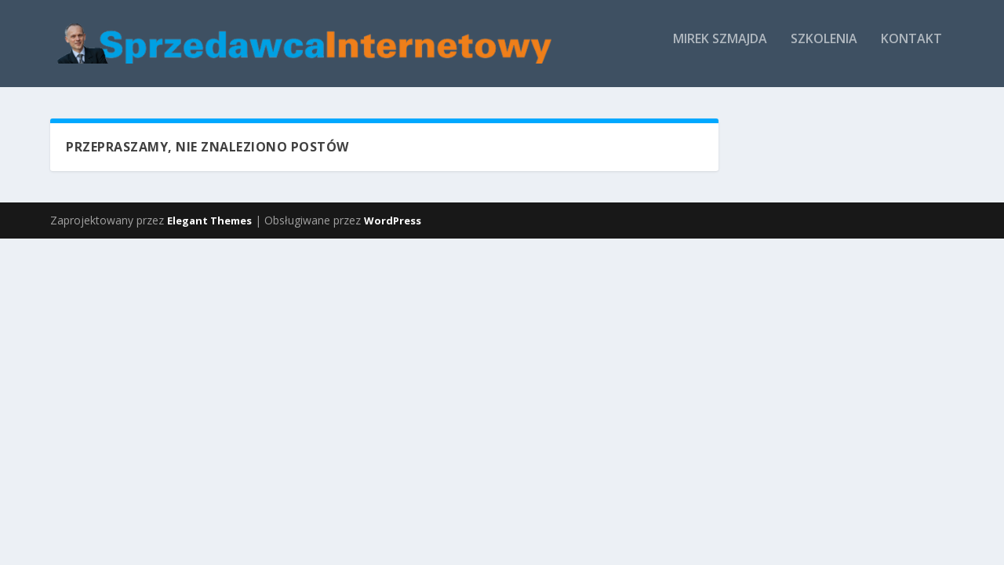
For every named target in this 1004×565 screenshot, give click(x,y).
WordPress (392, 286)
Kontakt (300, 104)
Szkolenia (213, 104)
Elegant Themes (209, 286)
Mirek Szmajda (109, 104)
